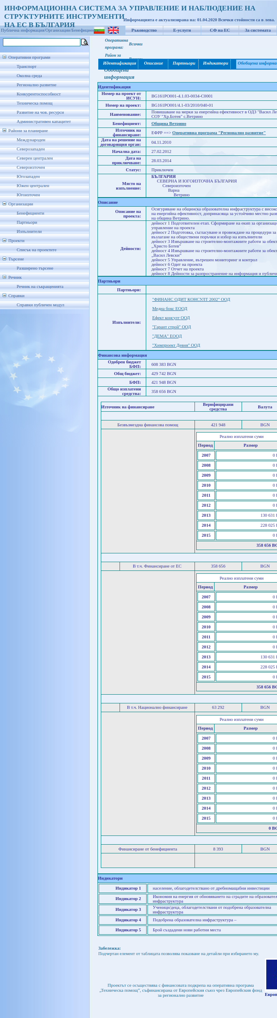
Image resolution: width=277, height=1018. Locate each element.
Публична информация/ (23, 30)
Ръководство (144, 30)
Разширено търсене (35, 268)
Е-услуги (182, 30)
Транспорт (26, 66)
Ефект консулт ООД (171, 317)
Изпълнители (29, 231)
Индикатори (215, 63)
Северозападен (31, 149)
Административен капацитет (44, 121)
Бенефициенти (30, 213)
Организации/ (58, 30)
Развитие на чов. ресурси (40, 112)
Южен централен (33, 185)
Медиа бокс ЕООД (169, 308)
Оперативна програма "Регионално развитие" (219, 132)
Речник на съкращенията (40, 286)
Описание (153, 63)
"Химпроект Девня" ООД (176, 345)
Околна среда (29, 75)
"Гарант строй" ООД (171, 327)
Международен (31, 140)
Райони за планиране (28, 130)
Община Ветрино (168, 123)
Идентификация (118, 63)
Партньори (27, 222)
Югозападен (28, 176)
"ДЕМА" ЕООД (167, 336)
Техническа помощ (34, 103)
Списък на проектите (37, 250)
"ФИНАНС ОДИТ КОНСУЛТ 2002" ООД (191, 299)
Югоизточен (28, 195)
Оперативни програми (29, 57)
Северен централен (35, 158)
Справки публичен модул (40, 305)
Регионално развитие (37, 85)
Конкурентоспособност (39, 94)
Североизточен (31, 167)
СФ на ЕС (220, 30)
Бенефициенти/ (86, 30)
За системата (258, 30)
